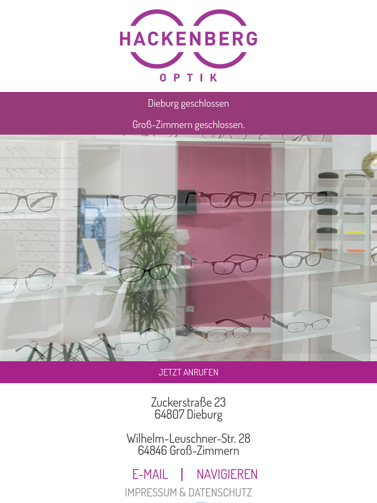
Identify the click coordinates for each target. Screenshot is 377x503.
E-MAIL (150, 474)
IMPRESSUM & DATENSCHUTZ (188, 492)
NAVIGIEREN (227, 474)
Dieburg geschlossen (188, 102)
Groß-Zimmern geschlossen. (188, 124)
